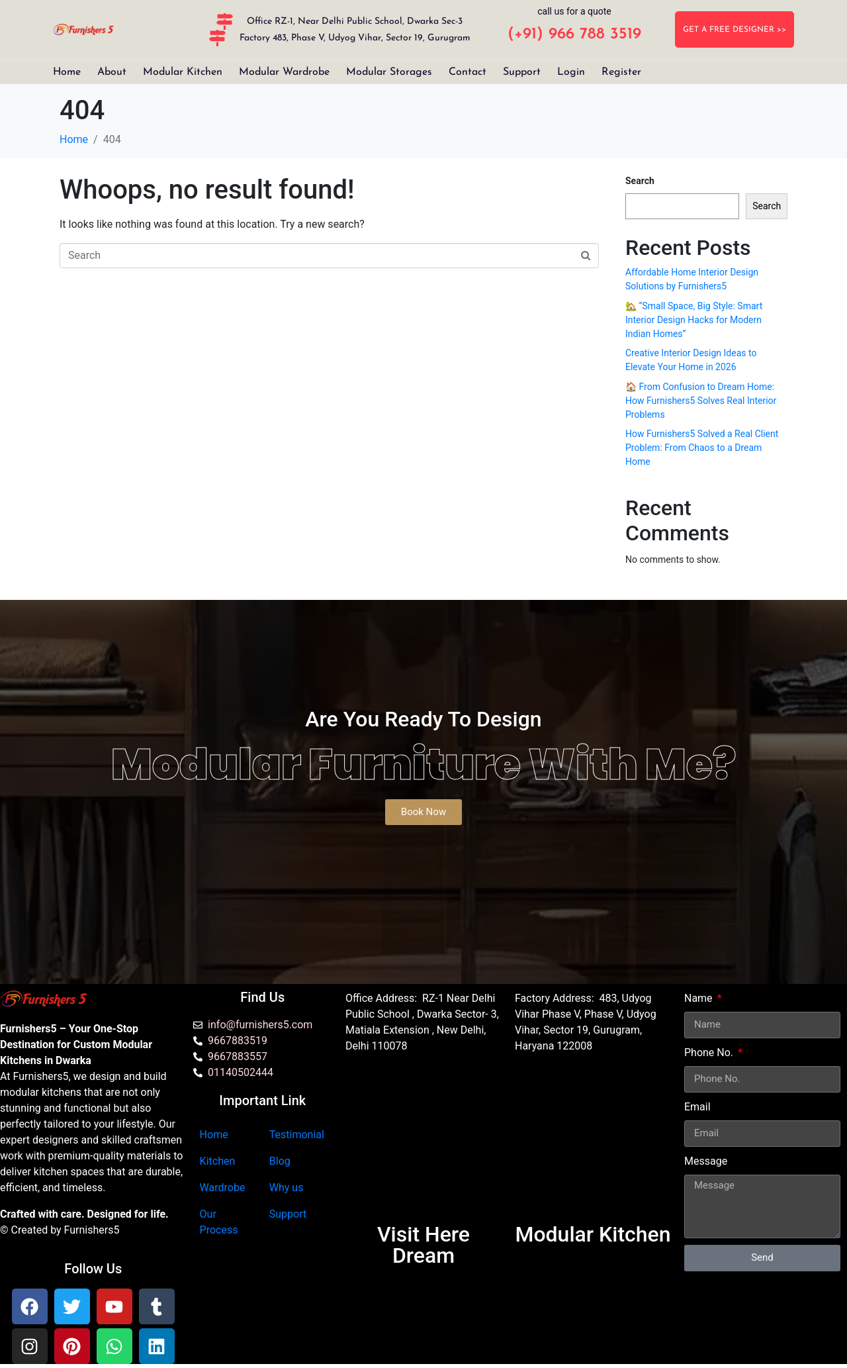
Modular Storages (389, 72)
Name (699, 998)
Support (522, 72)
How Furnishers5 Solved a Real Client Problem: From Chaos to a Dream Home (701, 447)
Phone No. (710, 1052)
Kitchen (218, 1161)
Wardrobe (222, 1187)
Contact (467, 72)
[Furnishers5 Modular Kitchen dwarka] (423, 1144)
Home (67, 72)
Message (705, 1161)
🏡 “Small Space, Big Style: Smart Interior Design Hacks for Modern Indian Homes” (693, 320)
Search (639, 180)
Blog (279, 1161)
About (111, 72)
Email (697, 1106)
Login (571, 72)
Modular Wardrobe (284, 72)
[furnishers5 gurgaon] (593, 1144)
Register (621, 72)
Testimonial (296, 1134)
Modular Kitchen (182, 72)
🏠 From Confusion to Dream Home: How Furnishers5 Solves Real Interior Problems (700, 400)
